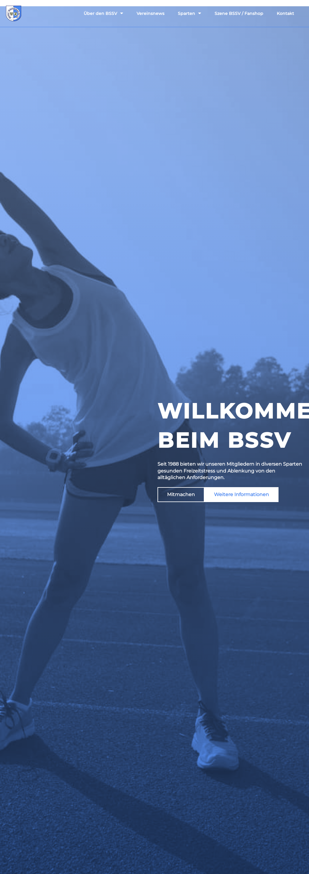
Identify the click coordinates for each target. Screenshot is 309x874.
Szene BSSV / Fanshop (239, 13)
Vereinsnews (150, 13)
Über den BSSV (103, 13)
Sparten (189, 13)
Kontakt (285, 13)
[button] (180, 494)
